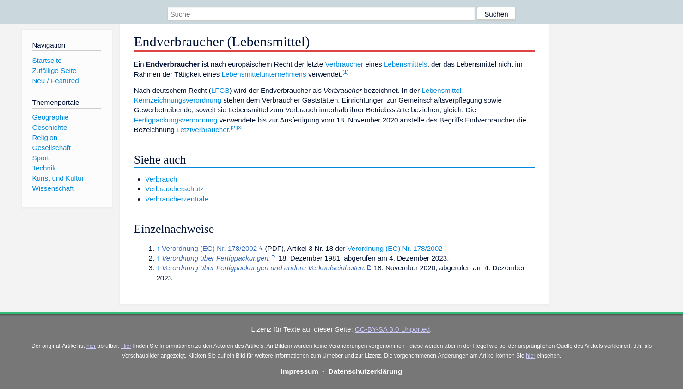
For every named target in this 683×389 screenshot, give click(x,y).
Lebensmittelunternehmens (263, 74)
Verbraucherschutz (174, 189)
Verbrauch (161, 179)
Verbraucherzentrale (176, 199)
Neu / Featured (55, 81)
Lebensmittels (405, 64)
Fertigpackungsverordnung (176, 120)
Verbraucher (344, 64)
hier (91, 346)
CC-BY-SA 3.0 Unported (392, 329)
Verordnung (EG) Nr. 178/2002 (209, 248)
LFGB (220, 90)
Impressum (299, 371)
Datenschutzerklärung (365, 371)
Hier (126, 346)
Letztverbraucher (203, 130)
